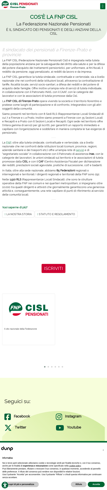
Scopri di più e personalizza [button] (20, 484)
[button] (103, 450)
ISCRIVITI (53, 268)
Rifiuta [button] (79, 484)
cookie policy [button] (75, 466)
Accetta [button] (96, 484)
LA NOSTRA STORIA (18, 214)
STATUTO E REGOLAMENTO (56, 214)
